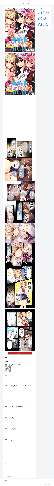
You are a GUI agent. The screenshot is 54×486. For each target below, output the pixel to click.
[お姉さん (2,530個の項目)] (39, 10)
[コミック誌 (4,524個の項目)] (43, 12)
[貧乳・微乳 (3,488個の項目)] (46, 24)
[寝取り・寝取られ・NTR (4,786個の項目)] (41, 19)
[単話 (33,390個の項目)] (45, 17)
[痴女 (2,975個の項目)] (48, 22)
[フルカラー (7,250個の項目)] (39, 14)
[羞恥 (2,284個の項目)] (42, 24)
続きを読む (19, 353)
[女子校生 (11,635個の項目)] (39, 18)
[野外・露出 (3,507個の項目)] (46, 25)
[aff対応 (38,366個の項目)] (42, 8)
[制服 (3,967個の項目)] (38, 17)
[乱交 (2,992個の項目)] (38, 16)
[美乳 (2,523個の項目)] (46, 23)
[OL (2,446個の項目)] (46, 8)
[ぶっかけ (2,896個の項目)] (43, 10)
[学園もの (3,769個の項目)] (47, 18)
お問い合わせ (6, 480)
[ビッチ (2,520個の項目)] (38, 13)
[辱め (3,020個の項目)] (38, 25)
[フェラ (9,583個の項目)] (47, 13)
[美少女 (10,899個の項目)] (38, 24)
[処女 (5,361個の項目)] (46, 16)
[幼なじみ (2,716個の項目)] (42, 21)
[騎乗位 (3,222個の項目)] (38, 27)
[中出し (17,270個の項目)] (47, 14)
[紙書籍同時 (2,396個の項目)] (42, 23)
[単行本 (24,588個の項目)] (41, 17)
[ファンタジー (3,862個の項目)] (43, 13)
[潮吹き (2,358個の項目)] (45, 22)
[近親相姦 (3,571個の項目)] (42, 25)
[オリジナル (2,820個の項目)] (43, 11)
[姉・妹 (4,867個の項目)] (43, 18)
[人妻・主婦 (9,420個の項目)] (42, 16)
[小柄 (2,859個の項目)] (47, 19)
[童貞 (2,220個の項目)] (38, 23)
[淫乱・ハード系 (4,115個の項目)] (40, 22)
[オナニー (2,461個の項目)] (39, 11)
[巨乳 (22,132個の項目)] (38, 21)
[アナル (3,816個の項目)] (47, 10)
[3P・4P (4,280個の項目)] (39, 8)
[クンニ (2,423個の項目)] (38, 12)
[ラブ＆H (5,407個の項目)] (44, 14)
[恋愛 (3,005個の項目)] (45, 21)
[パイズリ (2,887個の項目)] (47, 12)
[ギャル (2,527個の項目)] (47, 11)
